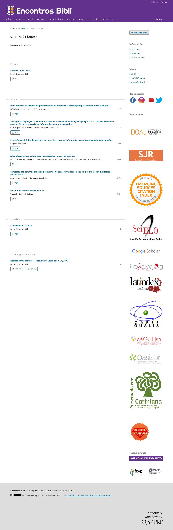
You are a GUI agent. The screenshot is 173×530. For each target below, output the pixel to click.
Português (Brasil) (137, 82)
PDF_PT (17, 269)
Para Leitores (134, 49)
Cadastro (154, 2)
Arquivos (41, 19)
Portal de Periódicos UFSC (101, 19)
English (132, 74)
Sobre (19, 19)
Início (8, 19)
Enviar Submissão (139, 32)
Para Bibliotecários (137, 57)
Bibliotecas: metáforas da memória (27, 190)
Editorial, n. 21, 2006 (20, 70)
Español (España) (137, 78)
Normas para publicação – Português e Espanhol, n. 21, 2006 (39, 260)
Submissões (55, 19)
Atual (30, 19)
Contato (81, 19)
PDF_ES (32, 269)
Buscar (160, 19)
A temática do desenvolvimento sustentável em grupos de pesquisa (42, 156)
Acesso (70, 19)
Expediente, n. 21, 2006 (21, 225)
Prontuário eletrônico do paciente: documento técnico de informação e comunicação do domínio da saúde (61, 140)
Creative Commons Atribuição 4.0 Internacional (88, 495)
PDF (16, 79)
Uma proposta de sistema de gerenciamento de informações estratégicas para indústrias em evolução (59, 105)
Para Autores (134, 53)
